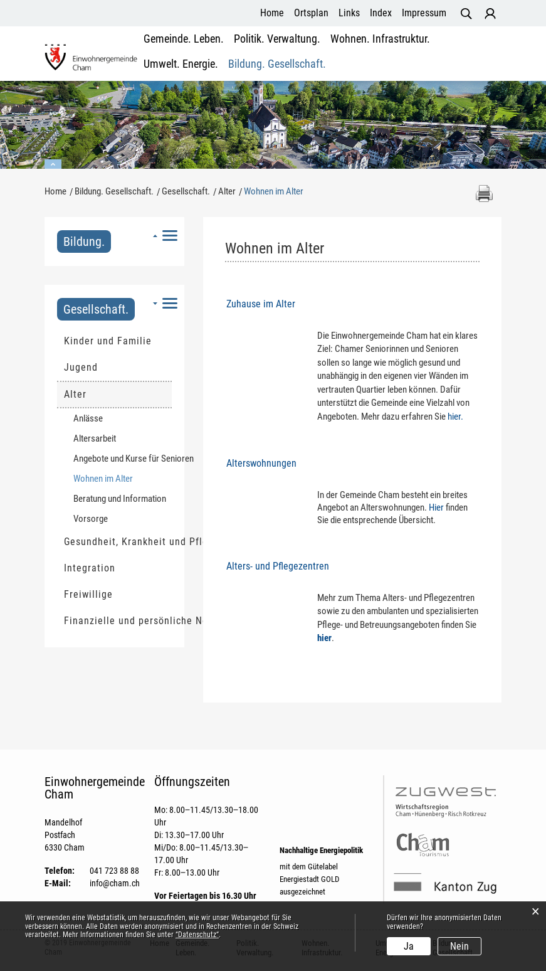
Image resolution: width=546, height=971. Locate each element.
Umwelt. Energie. (390, 50)
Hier (436, 507)
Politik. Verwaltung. (241, 50)
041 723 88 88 (114, 871)
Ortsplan (311, 13)
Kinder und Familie (108, 341)
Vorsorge (90, 518)
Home (272, 13)
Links (349, 13)
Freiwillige (88, 594)
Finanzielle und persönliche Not (118, 621)
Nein (459, 946)
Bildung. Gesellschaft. (462, 50)
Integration (89, 568)
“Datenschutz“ (197, 934)
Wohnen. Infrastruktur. (318, 50)
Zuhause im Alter (260, 304)
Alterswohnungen (261, 463)
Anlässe (88, 418)
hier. (455, 416)
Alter (75, 394)
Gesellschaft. (96, 309)
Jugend (81, 367)
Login (490, 13)
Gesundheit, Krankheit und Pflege (118, 542)
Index (381, 13)
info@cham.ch (115, 883)
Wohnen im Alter (122, 478)
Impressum (424, 13)
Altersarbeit (94, 438)
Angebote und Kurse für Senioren (122, 458)
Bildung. (84, 241)
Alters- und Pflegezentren (277, 566)
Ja (409, 946)
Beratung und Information (119, 498)
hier (324, 638)
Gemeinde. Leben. (172, 50)
